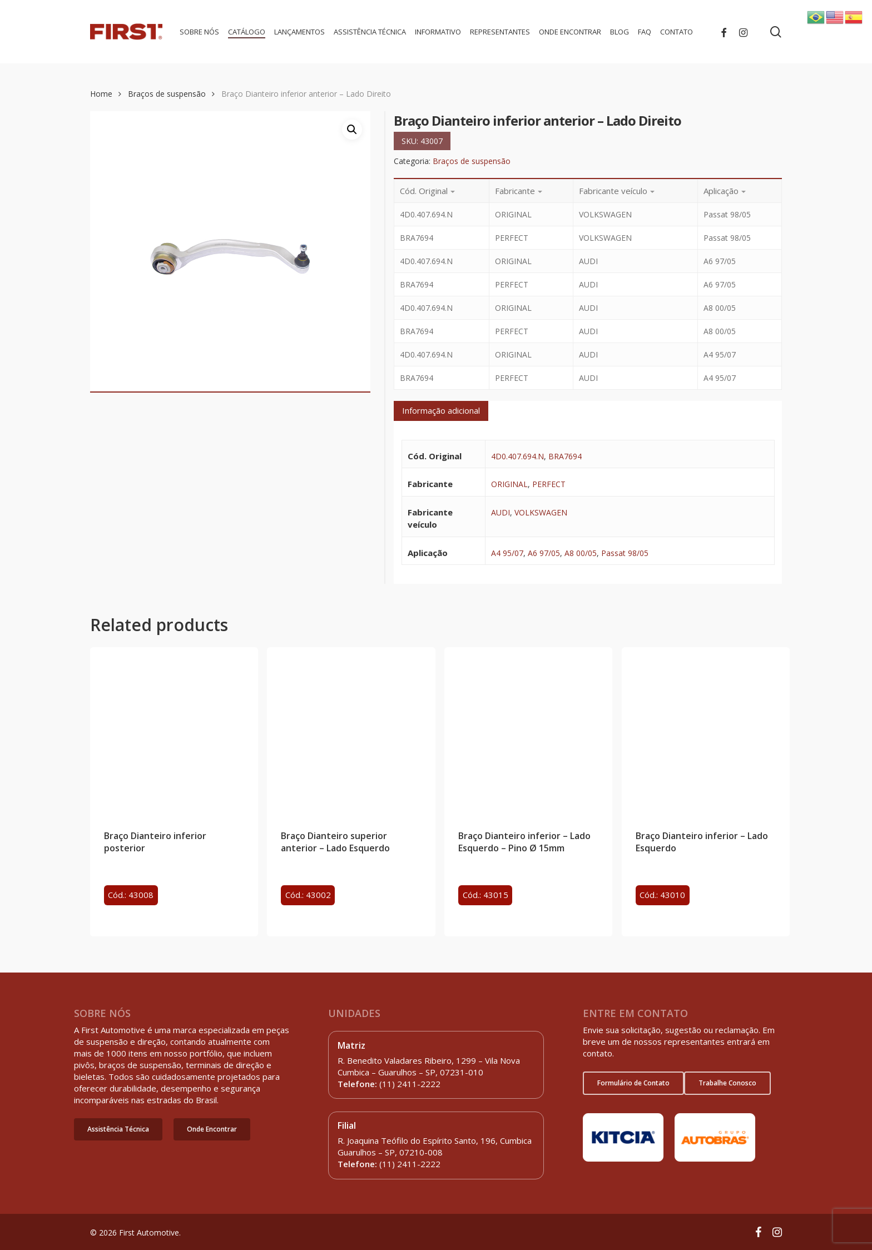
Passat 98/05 (624, 553)
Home (101, 93)
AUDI (500, 512)
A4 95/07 (507, 553)
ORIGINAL (509, 484)
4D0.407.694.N (517, 456)
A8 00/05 (580, 553)
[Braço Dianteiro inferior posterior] (174, 731)
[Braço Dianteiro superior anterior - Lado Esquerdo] (351, 731)
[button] (118, 1129)
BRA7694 (565, 456)
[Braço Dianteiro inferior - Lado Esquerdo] (706, 731)
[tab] (441, 411)
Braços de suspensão (167, 93)
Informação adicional (441, 410)
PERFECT (549, 484)
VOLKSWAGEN (540, 512)
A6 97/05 (544, 553)
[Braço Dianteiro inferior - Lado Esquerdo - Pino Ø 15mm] (528, 731)
